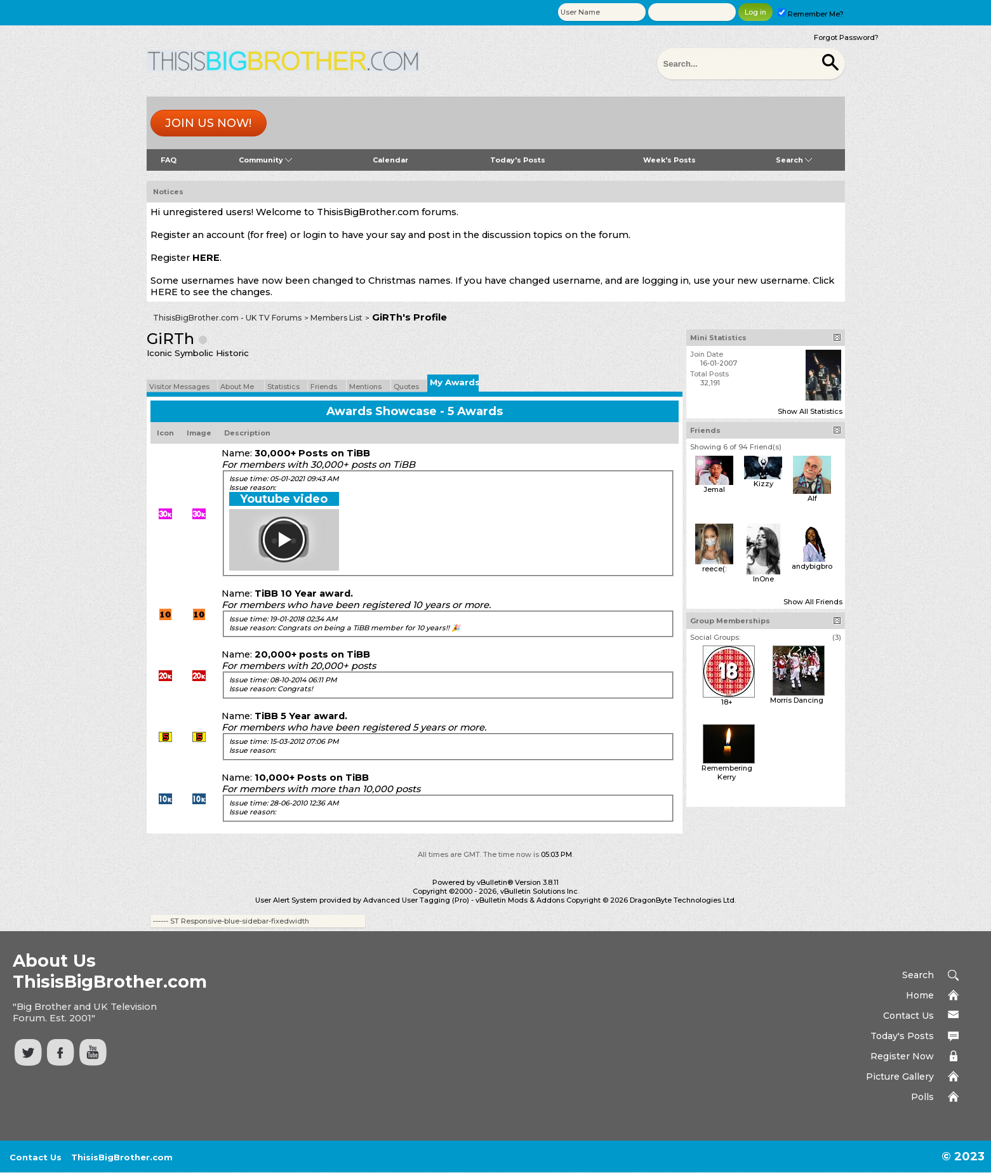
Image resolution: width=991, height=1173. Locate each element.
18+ (727, 702)
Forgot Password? (846, 37)
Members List (336, 317)
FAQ (168, 160)
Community (265, 160)
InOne (763, 578)
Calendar (390, 160)
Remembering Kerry (727, 772)
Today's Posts (517, 160)
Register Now (902, 1056)
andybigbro (812, 566)
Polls (922, 1097)
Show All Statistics (810, 411)
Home (920, 995)
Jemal (714, 489)
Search (794, 160)
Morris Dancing (796, 700)
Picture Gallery (900, 1076)
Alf (812, 498)
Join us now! (208, 123)
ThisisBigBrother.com (122, 1157)
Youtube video (284, 499)
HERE (206, 257)
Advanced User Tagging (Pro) (416, 900)
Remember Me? (811, 14)
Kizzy (763, 483)
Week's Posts (669, 160)
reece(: (714, 568)
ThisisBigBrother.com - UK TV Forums (227, 317)
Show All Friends (812, 601)
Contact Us (908, 1015)
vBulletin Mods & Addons (520, 900)
